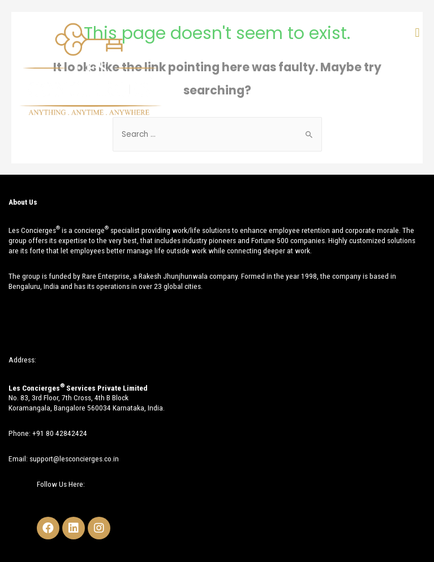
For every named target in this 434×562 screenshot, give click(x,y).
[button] (417, 32)
